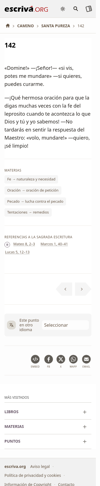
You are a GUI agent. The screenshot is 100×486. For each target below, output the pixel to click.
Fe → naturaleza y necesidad (31, 179)
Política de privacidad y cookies (32, 475)
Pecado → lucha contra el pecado (35, 201)
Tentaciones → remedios (28, 212)
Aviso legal (40, 466)
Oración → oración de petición (33, 190)
